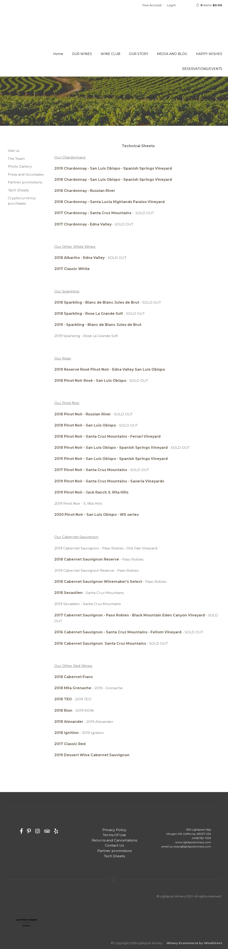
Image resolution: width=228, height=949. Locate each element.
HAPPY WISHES (209, 54)
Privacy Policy (114, 830)
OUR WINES (82, 54)
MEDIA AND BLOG (172, 54)
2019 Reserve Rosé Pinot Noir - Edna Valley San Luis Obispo (109, 369)
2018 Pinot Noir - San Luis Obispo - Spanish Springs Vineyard (111, 447)
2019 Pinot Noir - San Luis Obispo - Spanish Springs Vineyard (111, 459)
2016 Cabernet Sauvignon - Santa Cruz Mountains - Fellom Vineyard (117, 632)
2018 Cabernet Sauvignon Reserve (86, 559)
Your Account (152, 5)
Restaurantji (27, 930)
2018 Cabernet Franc (73, 677)
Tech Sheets (18, 190)
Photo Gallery (20, 166)
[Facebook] (21, 831)
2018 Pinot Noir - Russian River (82, 414)
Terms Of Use (114, 835)
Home (58, 54)
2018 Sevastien (68, 593)
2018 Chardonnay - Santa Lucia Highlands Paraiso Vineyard (109, 202)
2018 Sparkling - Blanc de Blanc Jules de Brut (96, 302)
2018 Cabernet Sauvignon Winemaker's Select (98, 581)
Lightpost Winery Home (35, 16)
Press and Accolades (26, 174)
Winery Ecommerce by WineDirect (194, 943)
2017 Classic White (72, 269)
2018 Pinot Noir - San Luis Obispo (85, 425)
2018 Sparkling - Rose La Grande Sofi (88, 313)
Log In (171, 5)
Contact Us (114, 845)
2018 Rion (63, 710)
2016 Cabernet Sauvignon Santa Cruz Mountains (100, 643)
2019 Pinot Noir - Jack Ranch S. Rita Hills (91, 492)
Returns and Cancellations (114, 840)
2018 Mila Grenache (72, 688)
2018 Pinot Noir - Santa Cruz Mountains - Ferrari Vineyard (107, 436)
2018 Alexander (68, 721)
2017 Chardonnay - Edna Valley (83, 224)
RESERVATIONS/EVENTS (202, 69)
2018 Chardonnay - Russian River (84, 191)
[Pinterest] (29, 831)
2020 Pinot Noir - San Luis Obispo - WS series (96, 514)
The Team (16, 158)
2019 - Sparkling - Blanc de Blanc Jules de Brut (97, 325)
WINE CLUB (110, 54)
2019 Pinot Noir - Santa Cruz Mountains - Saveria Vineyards (109, 481)
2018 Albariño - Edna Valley (79, 258)
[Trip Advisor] (47, 831)
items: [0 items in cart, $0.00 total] (206, 5)
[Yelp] (56, 831)
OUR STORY (138, 54)
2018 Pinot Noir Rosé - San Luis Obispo (90, 380)
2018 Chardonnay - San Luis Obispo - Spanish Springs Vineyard (113, 179)
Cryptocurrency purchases (22, 200)
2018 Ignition (66, 733)
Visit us (13, 150)
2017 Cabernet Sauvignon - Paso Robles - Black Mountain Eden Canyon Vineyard (129, 615)
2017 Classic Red (70, 744)
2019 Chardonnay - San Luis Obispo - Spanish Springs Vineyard (113, 168)
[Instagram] (37, 831)
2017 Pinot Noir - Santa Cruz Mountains (90, 470)
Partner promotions (25, 182)
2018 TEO (63, 699)
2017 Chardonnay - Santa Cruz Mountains (92, 213)
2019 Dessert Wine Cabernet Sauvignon (92, 755)
